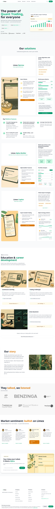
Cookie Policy (35, 507)
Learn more (45, 207)
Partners (16, 495)
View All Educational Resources (27, 336)
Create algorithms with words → (18, 67)
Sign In (51, 1)
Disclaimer (17, 493)
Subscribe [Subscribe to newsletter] (22, 477)
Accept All (50, 506)
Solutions (19, 1)
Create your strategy (27, 183)
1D (47, 21)
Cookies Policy (17, 499)
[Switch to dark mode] (47, 1)
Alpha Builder (30, 491)
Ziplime (29, 493)
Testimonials (33, 1)
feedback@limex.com (44, 498)
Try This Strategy (45, 113)
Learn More (27, 225)
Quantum (30, 497)
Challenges (30, 499)
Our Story (28, 1)
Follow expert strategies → (18, 201)
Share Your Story (34, 452)
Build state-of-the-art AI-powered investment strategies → (18, 154)
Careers (16, 491)
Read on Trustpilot (5, 453)
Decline (45, 506)
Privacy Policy (17, 497)
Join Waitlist (41, 29)
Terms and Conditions (19, 501)
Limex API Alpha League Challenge (39, 14)
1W (49, 21)
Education (24, 1)
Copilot (29, 495)
